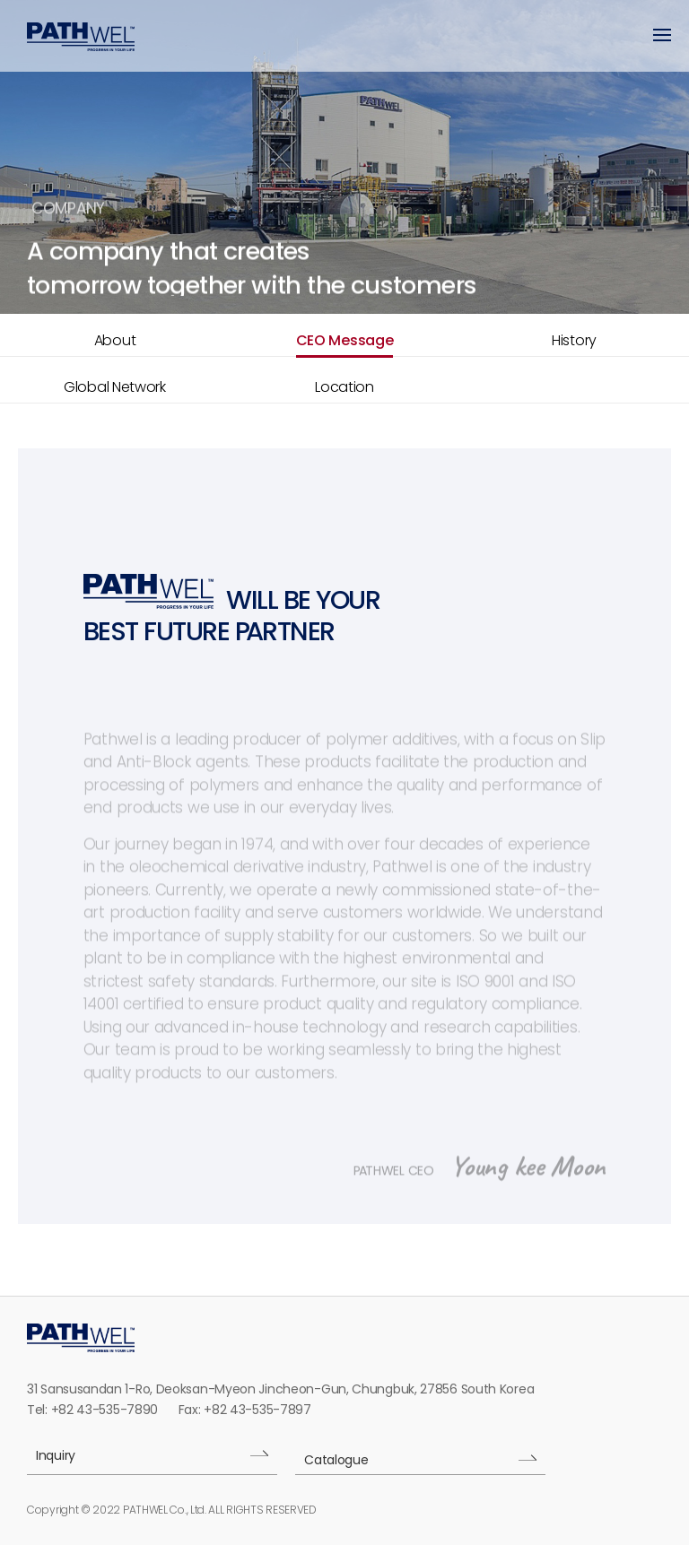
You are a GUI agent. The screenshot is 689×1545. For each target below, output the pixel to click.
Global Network (115, 387)
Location (344, 387)
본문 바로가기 (0, 0)
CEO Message (345, 340)
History (574, 340)
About (115, 340)
